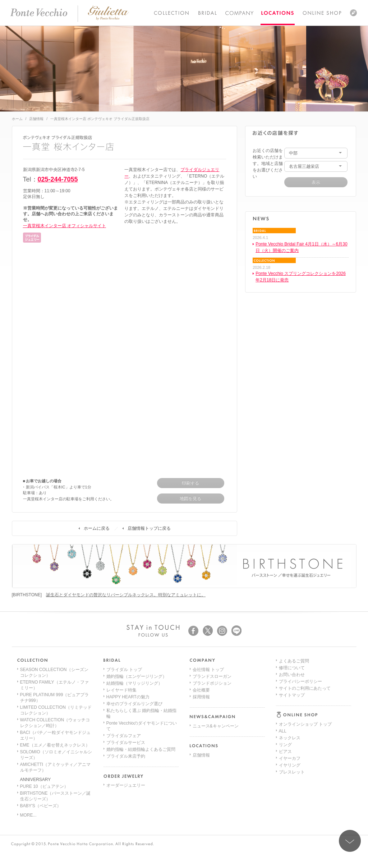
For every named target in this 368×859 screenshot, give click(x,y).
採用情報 (201, 696)
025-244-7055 (58, 179)
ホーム (17, 119)
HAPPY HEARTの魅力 (128, 696)
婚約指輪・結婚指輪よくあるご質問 (140, 749)
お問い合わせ (292, 751)
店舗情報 (36, 119)
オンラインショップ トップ (305, 669)
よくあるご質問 (294, 737)
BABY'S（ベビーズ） (40, 805)
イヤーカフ (289, 703)
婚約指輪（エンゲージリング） (136, 676)
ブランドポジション (212, 683)
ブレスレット (292, 717)
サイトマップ (292, 772)
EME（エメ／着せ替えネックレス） (55, 745)
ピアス (285, 696)
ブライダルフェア (123, 735)
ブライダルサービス (125, 742)
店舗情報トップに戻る (149, 528)
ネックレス (289, 683)
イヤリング (289, 710)
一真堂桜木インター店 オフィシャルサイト (64, 225)
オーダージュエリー (125, 785)
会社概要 (201, 690)
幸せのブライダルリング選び (134, 703)
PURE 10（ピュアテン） (44, 786)
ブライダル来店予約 (125, 756)
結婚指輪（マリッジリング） (134, 683)
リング (285, 690)
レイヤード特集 (121, 690)
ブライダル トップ (124, 669)
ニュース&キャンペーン (216, 726)
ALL (282, 676)
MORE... (28, 815)
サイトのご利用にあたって (305, 765)
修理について (292, 744)
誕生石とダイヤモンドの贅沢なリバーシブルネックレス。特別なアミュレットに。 (126, 594)
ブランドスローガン (212, 676)
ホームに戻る (97, 528)
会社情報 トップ (208, 669)
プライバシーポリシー (300, 758)
